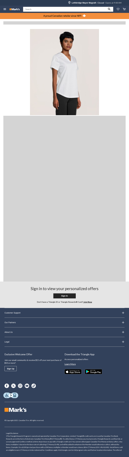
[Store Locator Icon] (69, 3)
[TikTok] (33, 386)
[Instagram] (20, 386)
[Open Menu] (4, 9)
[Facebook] (6, 386)
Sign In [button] (64, 296)
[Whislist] (118, 9)
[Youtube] (27, 386)
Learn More (70, 364)
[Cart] (124, 9)
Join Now (87, 302)
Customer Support (64, 312)
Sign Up (10, 369)
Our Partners (64, 322)
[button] (109, 9)
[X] (13, 386)
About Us (64, 332)
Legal (64, 341)
